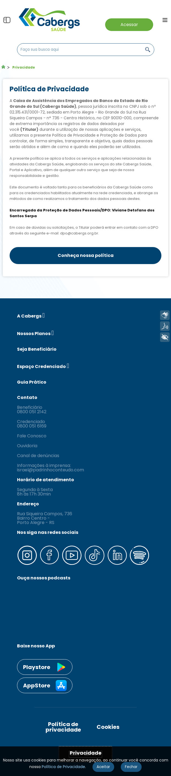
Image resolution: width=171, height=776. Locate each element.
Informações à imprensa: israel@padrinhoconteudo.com (50, 467)
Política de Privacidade (63, 766)
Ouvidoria (27, 446)
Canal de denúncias (38, 456)
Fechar (131, 766)
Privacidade (23, 67)
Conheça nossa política (86, 255)
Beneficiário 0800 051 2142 (31, 409)
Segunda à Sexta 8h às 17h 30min (35, 492)
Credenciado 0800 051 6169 (31, 424)
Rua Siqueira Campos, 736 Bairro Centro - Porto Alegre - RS (44, 518)
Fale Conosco (31, 436)
